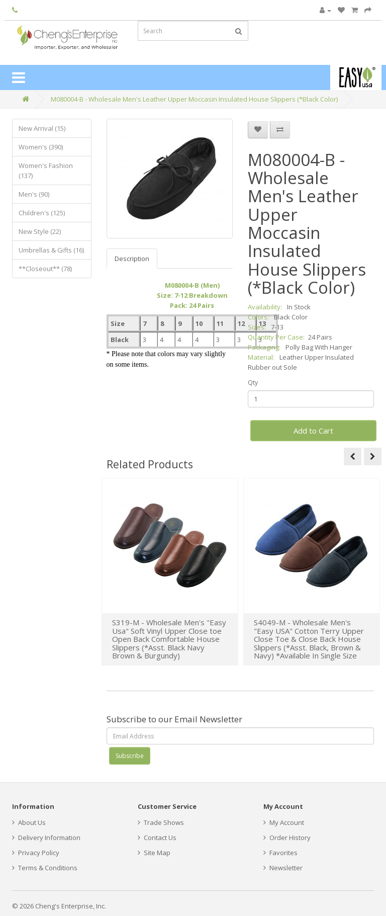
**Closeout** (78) (45, 268)
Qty (253, 382)
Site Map (154, 852)
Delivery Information (46, 837)
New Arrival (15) (42, 128)
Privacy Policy (35, 852)
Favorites (280, 852)
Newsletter (283, 867)
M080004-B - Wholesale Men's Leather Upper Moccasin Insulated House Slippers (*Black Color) (194, 99)
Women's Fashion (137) (46, 170)
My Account (283, 822)
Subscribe (130, 756)
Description (132, 258)
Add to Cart (313, 431)
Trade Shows (161, 822)
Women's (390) (41, 146)
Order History (287, 837)
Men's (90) (34, 194)
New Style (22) (40, 231)
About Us (29, 822)
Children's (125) (42, 212)
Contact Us (157, 837)
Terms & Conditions (44, 867)
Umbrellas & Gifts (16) (51, 250)
